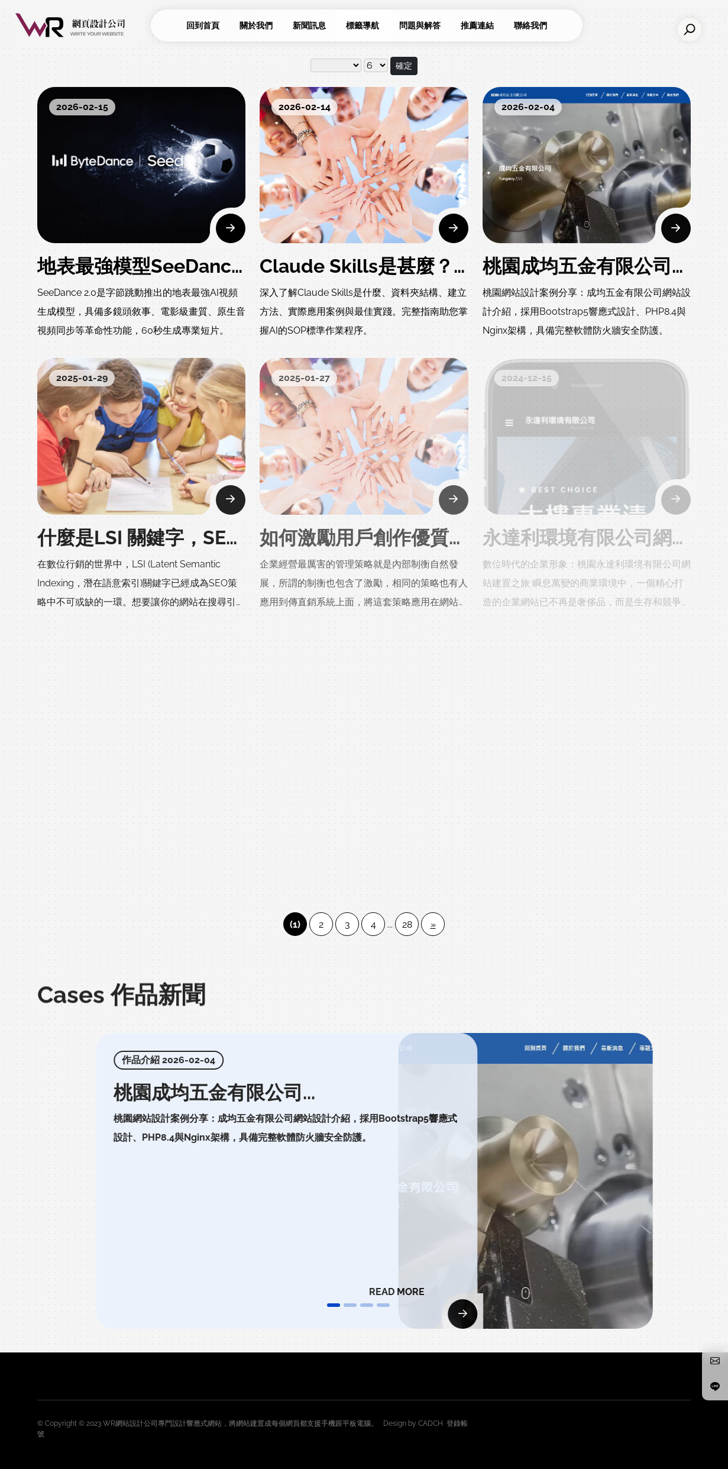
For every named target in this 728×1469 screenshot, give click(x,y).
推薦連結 (477, 25)
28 (407, 924)
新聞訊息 (309, 25)
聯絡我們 (530, 25)
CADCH (430, 1423)
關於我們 (256, 25)
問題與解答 (420, 25)
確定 (404, 65)
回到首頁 (202, 25)
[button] (333, 1305)
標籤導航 (362, 25)
